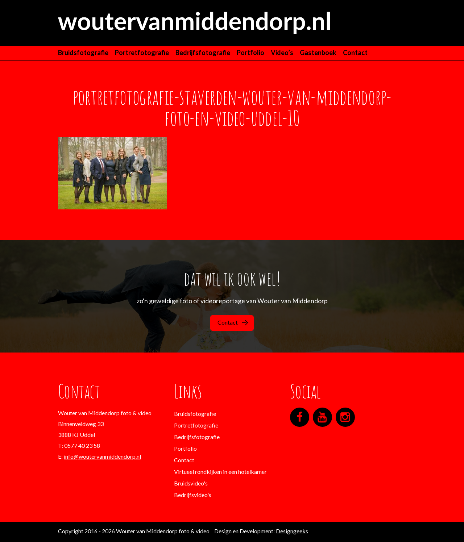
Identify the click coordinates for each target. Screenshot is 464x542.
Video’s (282, 53)
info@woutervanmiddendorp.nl (102, 456)
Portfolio (250, 53)
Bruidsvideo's (191, 483)
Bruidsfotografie (83, 53)
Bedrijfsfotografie (202, 53)
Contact (355, 53)
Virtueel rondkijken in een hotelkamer (220, 471)
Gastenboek (318, 53)
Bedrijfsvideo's (192, 494)
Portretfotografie (142, 53)
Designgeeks (292, 531)
